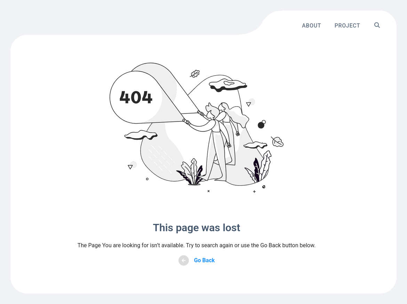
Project (347, 25)
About (311, 25)
